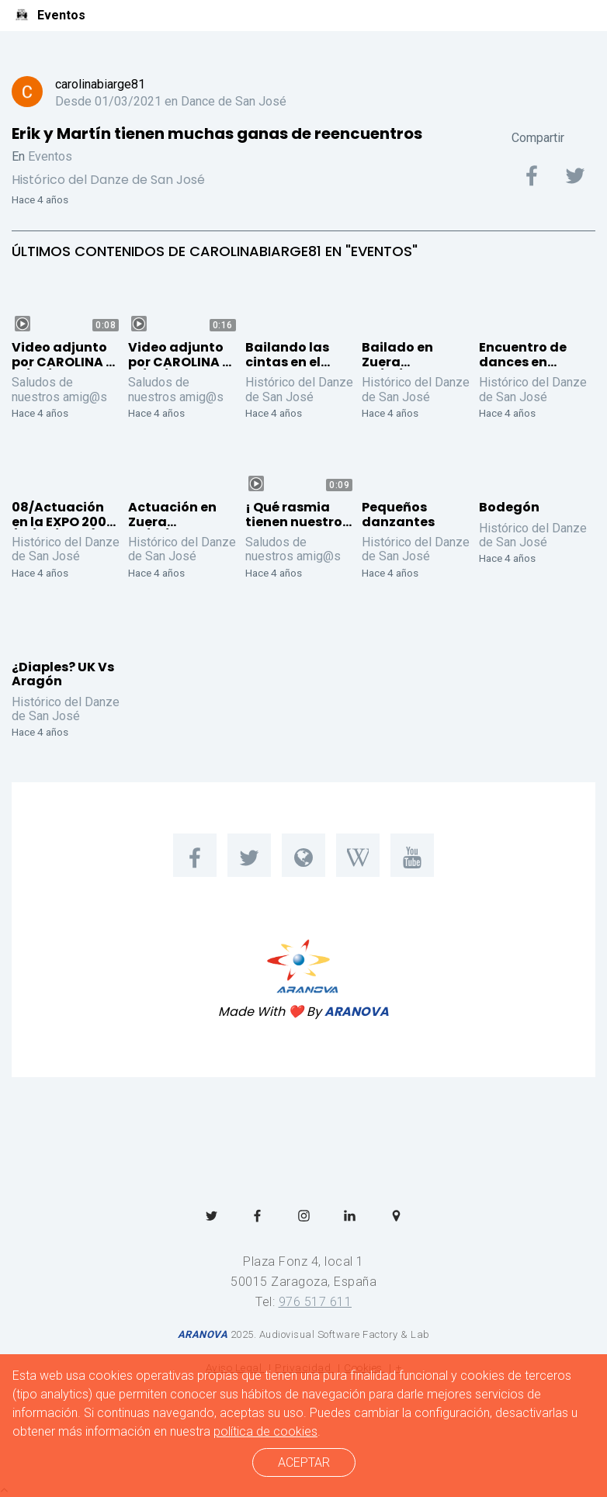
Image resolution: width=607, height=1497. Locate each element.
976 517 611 (315, 1301)
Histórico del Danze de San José (108, 180)
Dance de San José (233, 101)
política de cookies (265, 1431)
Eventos (50, 156)
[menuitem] (195, 855)
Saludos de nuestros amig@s (59, 389)
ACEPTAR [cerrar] (304, 1462)
